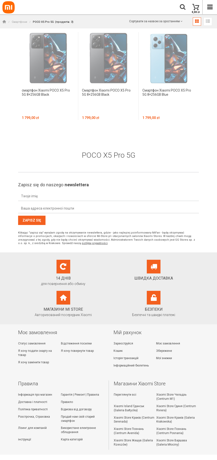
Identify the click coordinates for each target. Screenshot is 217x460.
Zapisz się (32, 204)
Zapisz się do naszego (53, 168)
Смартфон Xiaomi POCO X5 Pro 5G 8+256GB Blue (166, 92)
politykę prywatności (95, 226)
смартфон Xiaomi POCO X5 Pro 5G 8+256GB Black (46, 92)
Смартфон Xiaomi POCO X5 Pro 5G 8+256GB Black (106, 92)
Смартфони (19, 22)
